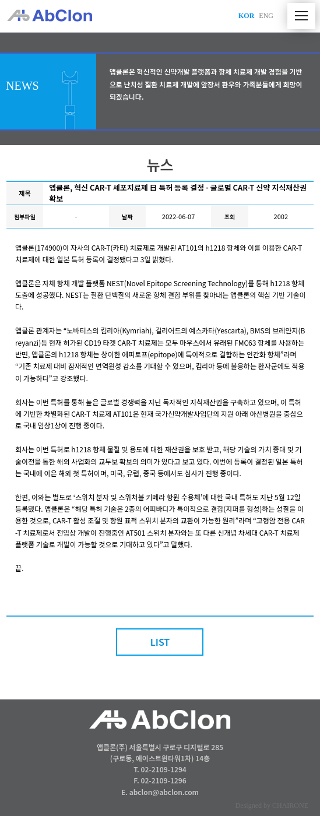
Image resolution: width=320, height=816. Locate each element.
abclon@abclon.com (164, 792)
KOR (246, 16)
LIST (160, 642)
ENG (266, 16)
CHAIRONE (290, 805)
